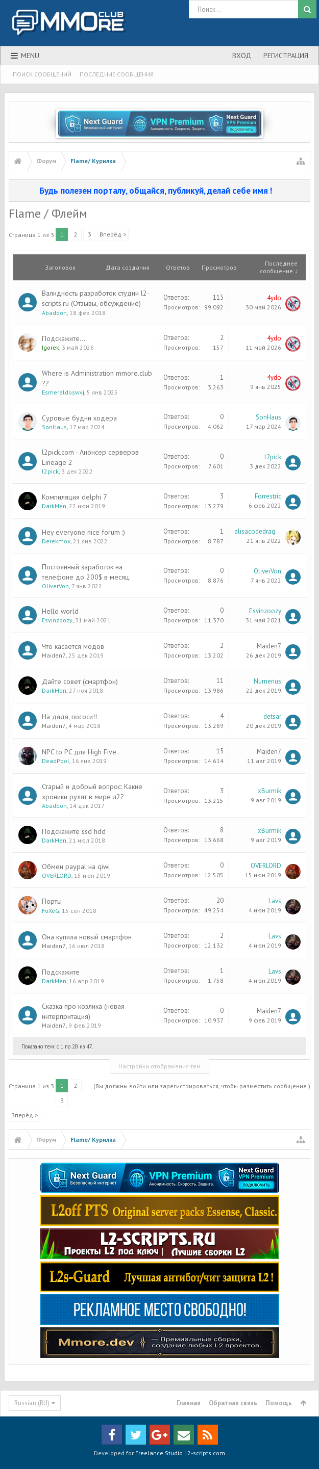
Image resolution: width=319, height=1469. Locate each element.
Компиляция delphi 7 (74, 497)
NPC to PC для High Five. (80, 751)
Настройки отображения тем (159, 1066)
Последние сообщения (117, 74)
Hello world (60, 611)
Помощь (278, 1403)
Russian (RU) (32, 1403)
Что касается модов (73, 646)
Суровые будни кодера (79, 418)
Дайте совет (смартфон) (80, 681)
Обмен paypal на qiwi (76, 866)
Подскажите (61, 972)
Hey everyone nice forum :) (83, 532)
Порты (52, 901)
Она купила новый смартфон (87, 936)
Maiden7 (54, 655)
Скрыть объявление (303, 190)
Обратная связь (233, 1403)
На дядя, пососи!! (69, 716)
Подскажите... (63, 338)
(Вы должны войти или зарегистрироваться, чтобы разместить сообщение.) (201, 1086)
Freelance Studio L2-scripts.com (180, 1453)
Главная (189, 1403)
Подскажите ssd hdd (74, 831)
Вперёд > (113, 234)
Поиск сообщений (42, 74)
